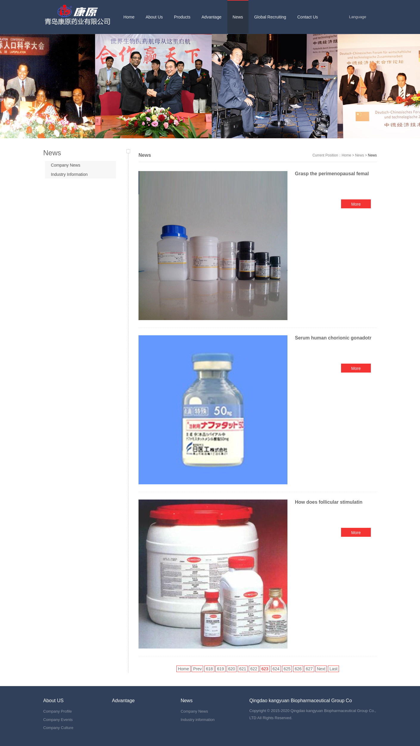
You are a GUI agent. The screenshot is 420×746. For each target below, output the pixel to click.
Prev (197, 668)
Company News (65, 165)
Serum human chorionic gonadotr (333, 337)
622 (253, 668)
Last (333, 668)
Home (346, 155)
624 (276, 668)
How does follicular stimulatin (329, 502)
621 (242, 668)
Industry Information (69, 174)
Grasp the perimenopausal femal (332, 173)
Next (321, 668)
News (359, 155)
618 (209, 668)
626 (298, 668)
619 (220, 668)
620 (231, 668)
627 (309, 668)
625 (287, 668)
